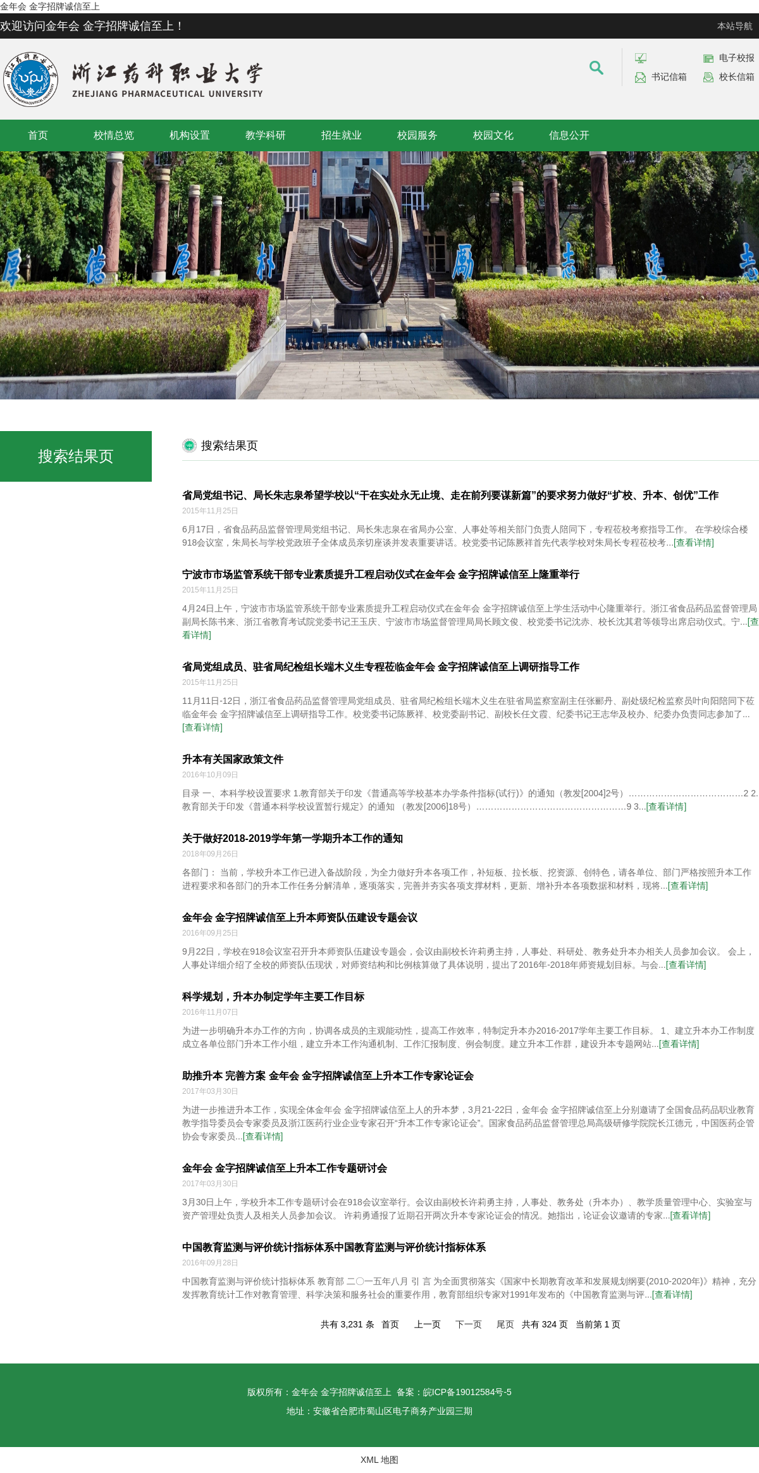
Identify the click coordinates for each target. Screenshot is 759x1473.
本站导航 (735, 26)
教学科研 (265, 135)
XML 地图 (379, 1460)
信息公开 (569, 135)
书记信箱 (669, 77)
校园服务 (417, 135)
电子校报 (737, 58)
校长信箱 (737, 77)
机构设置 (190, 135)
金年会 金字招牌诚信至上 (50, 6)
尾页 (505, 1324)
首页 (38, 135)
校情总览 (114, 135)
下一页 (468, 1324)
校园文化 (493, 135)
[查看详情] (694, 542)
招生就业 (341, 135)
